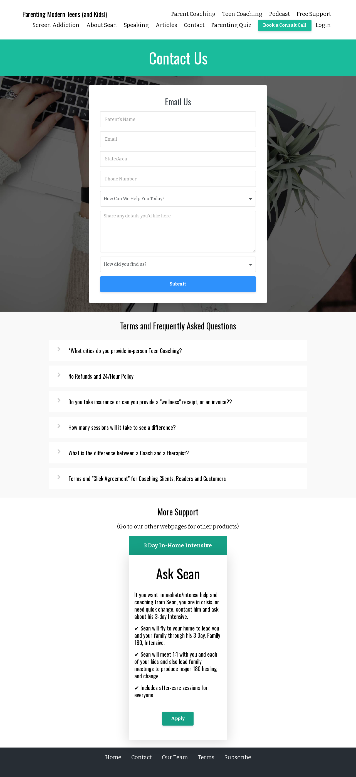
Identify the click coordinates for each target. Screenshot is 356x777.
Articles (166, 25)
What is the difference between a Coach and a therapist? (128, 453)
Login (323, 25)
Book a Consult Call (284, 25)
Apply (178, 718)
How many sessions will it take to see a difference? (122, 427)
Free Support (313, 14)
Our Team (175, 757)
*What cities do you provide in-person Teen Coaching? (125, 350)
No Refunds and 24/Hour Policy (101, 376)
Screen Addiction (56, 25)
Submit (178, 284)
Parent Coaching (193, 14)
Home (113, 757)
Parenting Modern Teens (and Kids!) (64, 14)
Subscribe (237, 757)
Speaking (136, 25)
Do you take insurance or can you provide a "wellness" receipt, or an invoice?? (150, 402)
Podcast (279, 14)
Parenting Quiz (231, 25)
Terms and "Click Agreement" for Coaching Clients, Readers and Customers (147, 478)
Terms (206, 757)
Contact (194, 25)
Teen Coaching (242, 14)
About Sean (101, 25)
